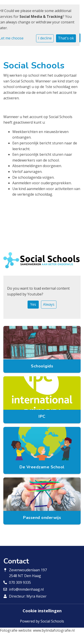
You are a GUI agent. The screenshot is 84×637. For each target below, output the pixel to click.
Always (48, 304)
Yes (33, 304)
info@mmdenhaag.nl (26, 589)
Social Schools (52, 621)
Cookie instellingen (42, 611)
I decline (45, 38)
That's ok (66, 38)
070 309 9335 (20, 582)
